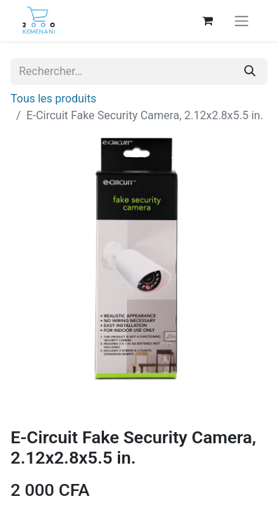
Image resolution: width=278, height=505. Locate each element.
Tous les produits (53, 98)
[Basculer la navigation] (241, 21)
